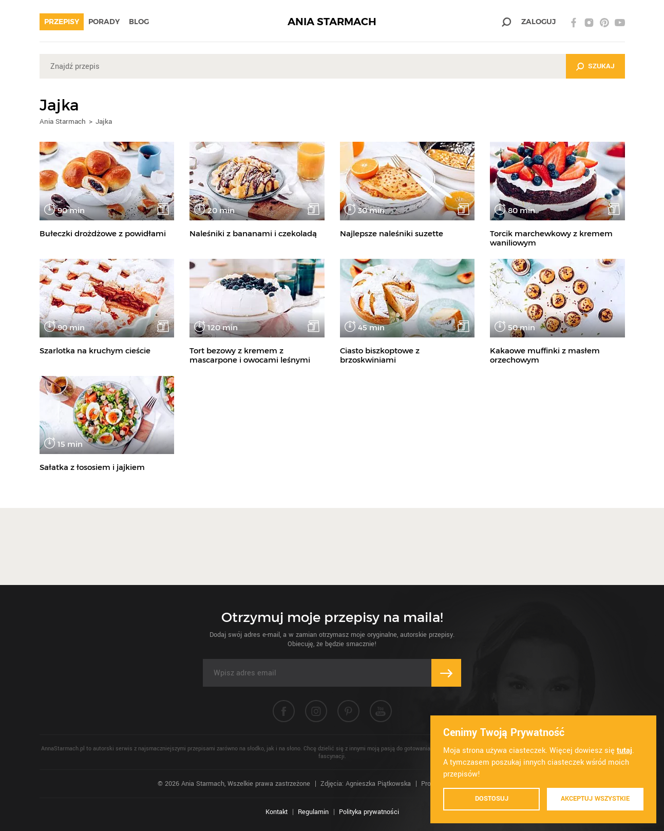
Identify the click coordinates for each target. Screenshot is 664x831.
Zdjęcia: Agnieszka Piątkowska (365, 783)
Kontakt (276, 812)
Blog (139, 21)
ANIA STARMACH (332, 21)
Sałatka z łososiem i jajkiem (92, 467)
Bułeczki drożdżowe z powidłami (103, 233)
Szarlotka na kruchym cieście (95, 350)
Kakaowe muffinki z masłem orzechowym (545, 355)
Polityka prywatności (369, 812)
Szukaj (601, 66)
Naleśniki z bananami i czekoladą (253, 233)
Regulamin (313, 812)
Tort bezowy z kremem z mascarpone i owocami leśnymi (249, 355)
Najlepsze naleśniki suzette (391, 233)
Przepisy (61, 21)
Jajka (104, 121)
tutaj (624, 750)
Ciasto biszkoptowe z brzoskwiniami (380, 355)
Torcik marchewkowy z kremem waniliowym (551, 238)
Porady (104, 21)
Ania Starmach (63, 121)
